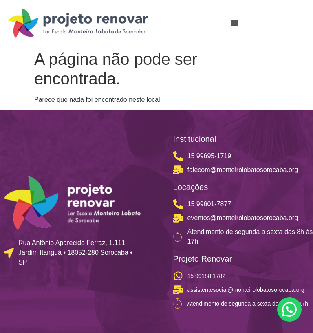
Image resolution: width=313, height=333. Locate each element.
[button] (289, 309)
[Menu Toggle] (235, 23)
